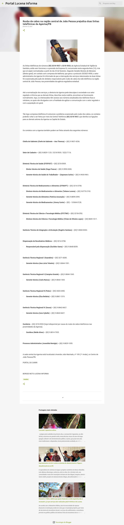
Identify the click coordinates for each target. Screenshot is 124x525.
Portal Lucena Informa (21, 3)
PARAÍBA (26, 379)
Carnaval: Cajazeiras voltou (47, 430)
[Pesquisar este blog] (112, 3)
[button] (24, 30)
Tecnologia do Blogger (62, 522)
